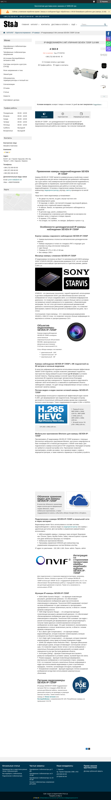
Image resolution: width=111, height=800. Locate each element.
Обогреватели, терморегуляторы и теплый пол (15, 79)
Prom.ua (65, 794)
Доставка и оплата (59, 24)
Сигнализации (9, 84)
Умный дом (7, 74)
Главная (25, 24)
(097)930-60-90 (62, 774)
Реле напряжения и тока (13, 70)
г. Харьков (60, 769)
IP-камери (36, 32)
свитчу (68, 190)
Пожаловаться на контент (48, 798)
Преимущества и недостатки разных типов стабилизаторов (14, 770)
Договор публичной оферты (93, 771)
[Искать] (105, 24)
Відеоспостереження (23, 32)
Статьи (6, 92)
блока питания (50, 697)
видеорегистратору (52, 190)
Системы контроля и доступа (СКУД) (14, 65)
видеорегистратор (70, 527)
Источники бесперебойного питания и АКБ (14, 59)
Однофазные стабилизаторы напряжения (14, 47)
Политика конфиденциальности (68, 798)
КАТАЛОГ (10, 32)
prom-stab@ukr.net (15, 180)
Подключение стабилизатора (12, 776)
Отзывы (6, 88)
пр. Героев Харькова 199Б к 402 (67, 772)
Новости (6, 96)
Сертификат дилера (11, 100)
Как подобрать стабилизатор (12, 773)
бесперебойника (43, 699)
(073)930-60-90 (62, 776)
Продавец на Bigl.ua (55, 796)
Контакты (45, 24)
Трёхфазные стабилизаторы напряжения (14, 53)
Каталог (34, 24)
